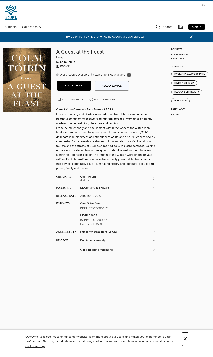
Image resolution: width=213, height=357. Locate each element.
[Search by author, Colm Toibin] (117, 178)
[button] (163, 27)
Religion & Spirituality (186, 92)
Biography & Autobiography (189, 74)
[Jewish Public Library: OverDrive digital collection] (11, 13)
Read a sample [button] (112, 85)
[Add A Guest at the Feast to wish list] (71, 99)
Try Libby (72, 37)
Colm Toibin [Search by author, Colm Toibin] (67, 62)
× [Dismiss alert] (191, 37)
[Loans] (180, 27)
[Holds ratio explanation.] (129, 75)
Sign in (196, 27)
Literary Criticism (184, 83)
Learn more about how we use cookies (130, 341)
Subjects (11, 27)
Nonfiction (180, 101)
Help (202, 5)
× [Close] (185, 339)
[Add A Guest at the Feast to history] (102, 99)
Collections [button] (32, 27)
